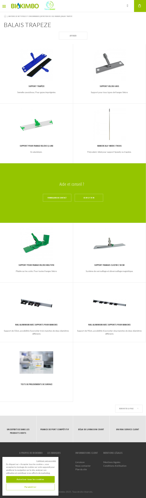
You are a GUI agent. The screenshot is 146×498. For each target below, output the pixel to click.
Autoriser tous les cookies (30, 479)
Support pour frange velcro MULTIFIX (36, 265)
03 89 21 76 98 (89, 197)
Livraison (80, 462)
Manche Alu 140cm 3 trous (109, 145)
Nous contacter (83, 465)
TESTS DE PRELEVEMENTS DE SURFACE (36, 384)
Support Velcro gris (109, 86)
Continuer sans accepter (46, 461)
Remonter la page (129, 408)
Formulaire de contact (57, 197)
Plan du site (81, 469)
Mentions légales (111, 462)
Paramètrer (30, 487)
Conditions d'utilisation (114, 465)
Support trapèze (36, 86)
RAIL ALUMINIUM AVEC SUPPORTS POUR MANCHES (36, 324)
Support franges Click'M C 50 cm (109, 265)
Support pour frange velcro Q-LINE (36, 145)
